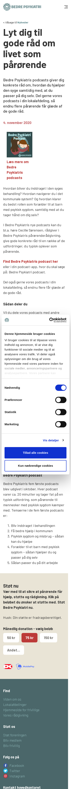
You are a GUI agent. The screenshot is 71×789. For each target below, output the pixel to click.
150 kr (48, 638)
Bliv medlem (12, 740)
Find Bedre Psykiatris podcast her (30, 261)
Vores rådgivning (15, 715)
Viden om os (12, 699)
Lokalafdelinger (15, 704)
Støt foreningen (14, 735)
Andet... (13, 650)
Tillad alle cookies (35, 452)
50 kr (11, 638)
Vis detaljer (51, 440)
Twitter (14, 771)
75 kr (29, 638)
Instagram (17, 776)
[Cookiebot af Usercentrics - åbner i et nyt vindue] (50, 320)
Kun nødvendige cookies (35, 465)
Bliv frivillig (11, 745)
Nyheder (22, 22)
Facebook (16, 765)
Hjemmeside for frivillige (21, 710)
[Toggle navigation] (65, 6)
